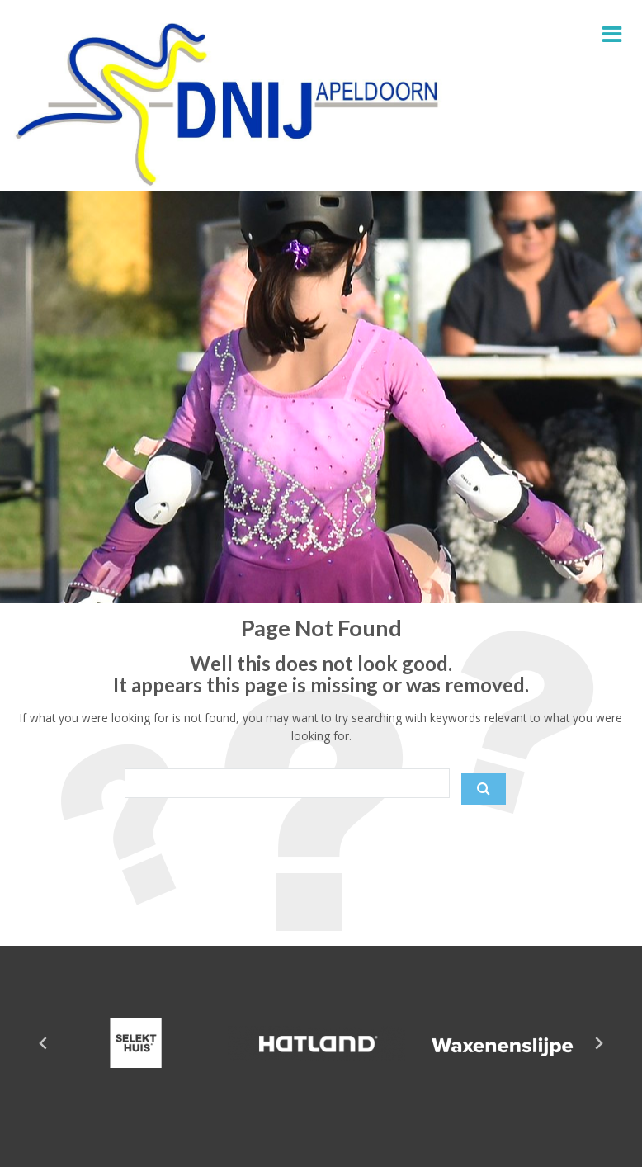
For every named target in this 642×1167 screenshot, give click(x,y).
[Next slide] (598, 1043)
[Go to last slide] (43, 1043)
